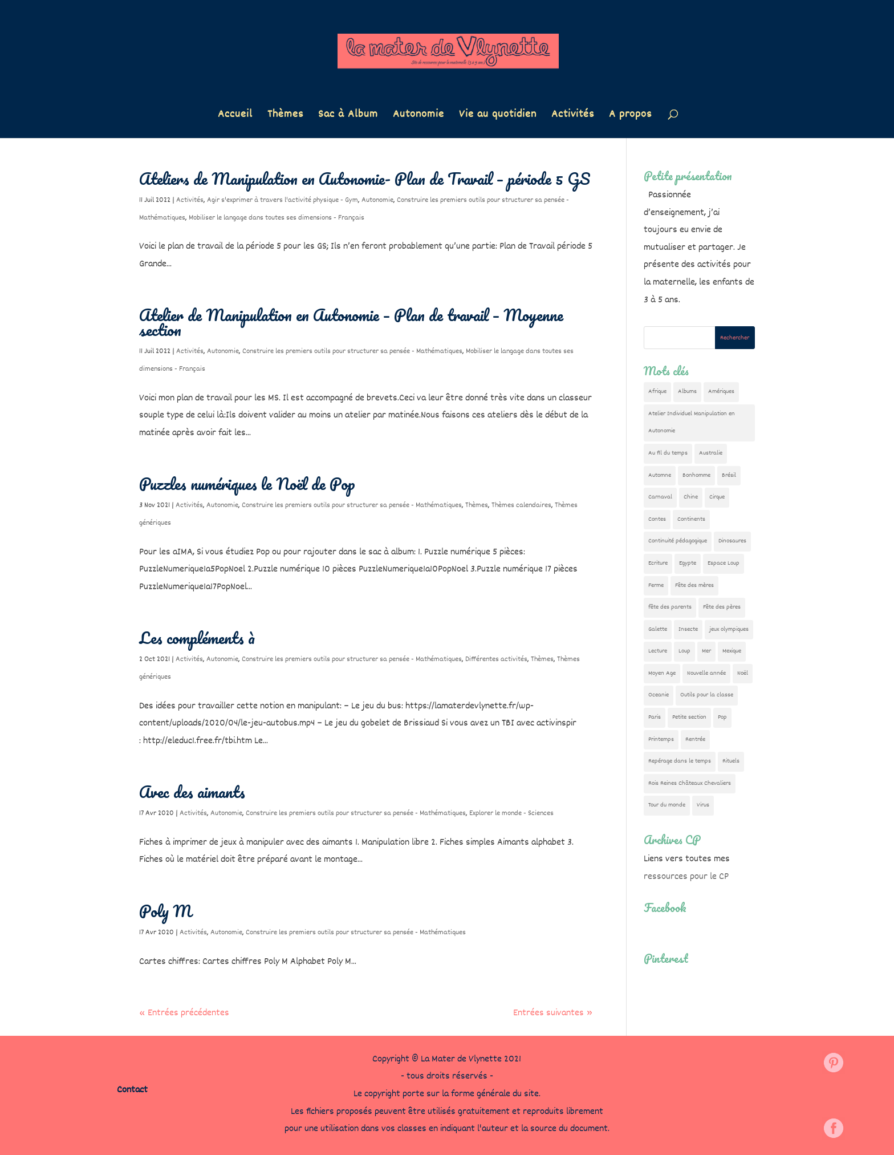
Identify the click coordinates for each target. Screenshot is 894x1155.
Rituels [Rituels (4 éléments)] (730, 761)
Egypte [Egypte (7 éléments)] (687, 563)
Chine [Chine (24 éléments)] (691, 497)
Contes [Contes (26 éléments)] (657, 519)
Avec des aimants (192, 792)
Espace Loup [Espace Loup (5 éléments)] (723, 563)
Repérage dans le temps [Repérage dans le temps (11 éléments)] (679, 761)
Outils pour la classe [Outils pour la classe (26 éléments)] (706, 695)
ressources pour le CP (686, 877)
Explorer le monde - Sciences (511, 813)
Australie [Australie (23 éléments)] (710, 453)
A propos (630, 117)
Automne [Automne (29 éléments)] (659, 475)
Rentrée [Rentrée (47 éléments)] (695, 739)
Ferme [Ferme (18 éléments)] (656, 585)
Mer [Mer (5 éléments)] (706, 651)
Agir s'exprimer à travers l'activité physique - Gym (282, 200)
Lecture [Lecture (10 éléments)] (657, 651)
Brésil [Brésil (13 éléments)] (729, 475)
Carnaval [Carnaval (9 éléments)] (660, 497)
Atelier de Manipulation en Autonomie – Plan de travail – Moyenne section (351, 322)
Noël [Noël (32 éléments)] (742, 673)
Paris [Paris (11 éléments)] (654, 717)
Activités (572, 117)
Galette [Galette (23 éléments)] (657, 629)
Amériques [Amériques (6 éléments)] (721, 391)
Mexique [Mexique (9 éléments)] (731, 651)
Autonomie (418, 117)
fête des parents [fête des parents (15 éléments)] (670, 607)
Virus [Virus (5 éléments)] (703, 805)
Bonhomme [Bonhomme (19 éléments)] (696, 475)
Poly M (165, 911)
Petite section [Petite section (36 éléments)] (689, 717)
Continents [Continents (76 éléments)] (691, 519)
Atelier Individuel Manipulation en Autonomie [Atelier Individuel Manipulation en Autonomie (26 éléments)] (691, 422)
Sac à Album (348, 117)
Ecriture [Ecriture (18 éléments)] (658, 563)
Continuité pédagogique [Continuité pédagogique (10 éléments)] (677, 541)
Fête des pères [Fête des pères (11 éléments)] (722, 607)
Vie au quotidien (498, 117)
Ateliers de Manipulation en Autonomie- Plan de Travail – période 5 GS (364, 178)
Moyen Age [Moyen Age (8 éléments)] (662, 673)
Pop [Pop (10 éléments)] (722, 717)
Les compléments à (197, 638)
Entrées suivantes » (552, 1013)
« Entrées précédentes (184, 1013)
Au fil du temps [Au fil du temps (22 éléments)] (668, 453)
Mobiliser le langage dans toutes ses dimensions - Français (276, 218)
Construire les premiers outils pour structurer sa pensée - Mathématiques (352, 351)
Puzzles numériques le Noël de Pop (247, 484)
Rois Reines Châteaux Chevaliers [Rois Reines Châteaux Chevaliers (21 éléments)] (689, 783)
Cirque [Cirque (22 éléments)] (717, 497)
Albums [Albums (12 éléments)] (687, 391)
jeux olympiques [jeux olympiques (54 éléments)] (729, 629)
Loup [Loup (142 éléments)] (684, 651)
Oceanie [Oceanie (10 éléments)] (658, 695)
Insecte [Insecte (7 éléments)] (688, 629)
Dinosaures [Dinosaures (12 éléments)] (732, 541)
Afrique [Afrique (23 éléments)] (657, 391)
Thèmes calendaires (521, 505)
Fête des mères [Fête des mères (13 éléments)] (694, 585)
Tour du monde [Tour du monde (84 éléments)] (666, 805)
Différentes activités (496, 659)
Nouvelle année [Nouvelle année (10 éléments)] (706, 673)
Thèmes (285, 117)
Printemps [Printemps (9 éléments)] (661, 739)
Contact (132, 1090)
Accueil (235, 117)
